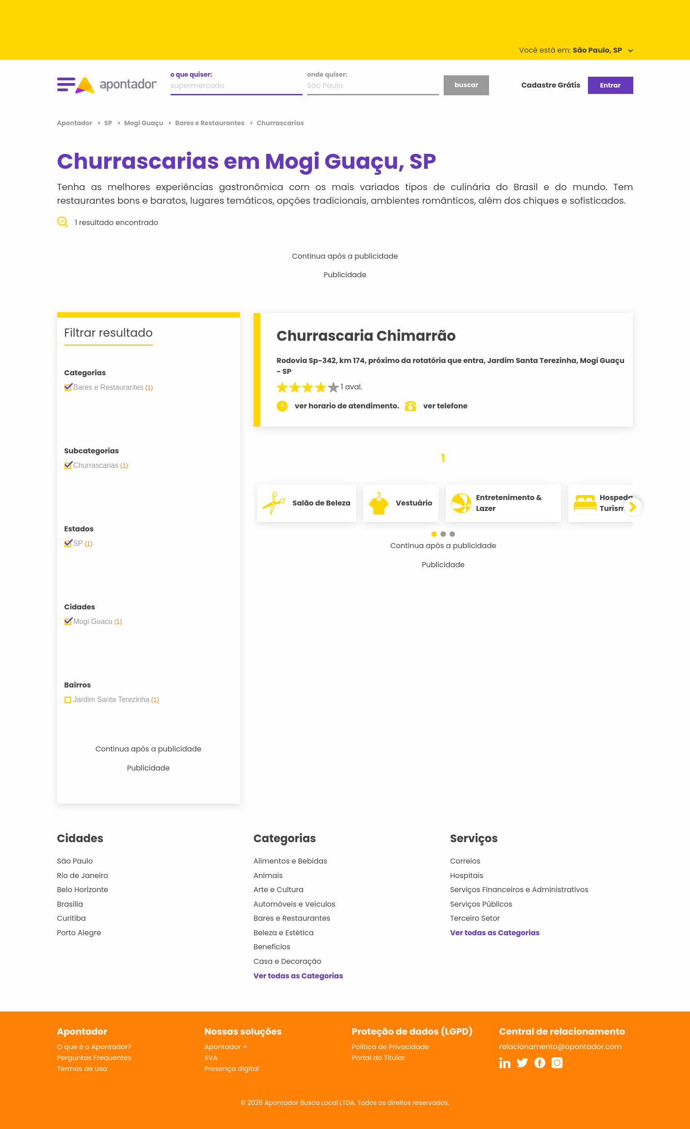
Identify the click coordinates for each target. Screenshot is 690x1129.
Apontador (75, 123)
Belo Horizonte (82, 889)
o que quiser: (191, 74)
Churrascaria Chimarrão (366, 336)
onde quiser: (327, 74)
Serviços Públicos (481, 904)
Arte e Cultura (278, 889)
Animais (268, 875)
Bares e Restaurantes (292, 918)
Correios (465, 861)
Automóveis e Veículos (295, 904)
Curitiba (71, 918)
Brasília (70, 904)
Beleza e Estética (284, 933)
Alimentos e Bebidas (291, 861)
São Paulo (75, 861)
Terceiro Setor (475, 918)
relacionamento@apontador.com (560, 1046)
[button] (434, 534)
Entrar (610, 85)
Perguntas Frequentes (94, 1057)
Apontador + (226, 1046)
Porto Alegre (79, 933)
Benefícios (272, 947)
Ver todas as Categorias (298, 976)
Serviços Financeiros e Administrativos (519, 889)
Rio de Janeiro (82, 875)
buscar (466, 84)
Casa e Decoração (288, 961)
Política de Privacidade (391, 1046)
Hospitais (466, 875)
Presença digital (232, 1068)
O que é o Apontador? (94, 1046)
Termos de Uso (82, 1068)
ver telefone (445, 406)
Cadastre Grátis (550, 85)
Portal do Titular (378, 1057)
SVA (211, 1057)
